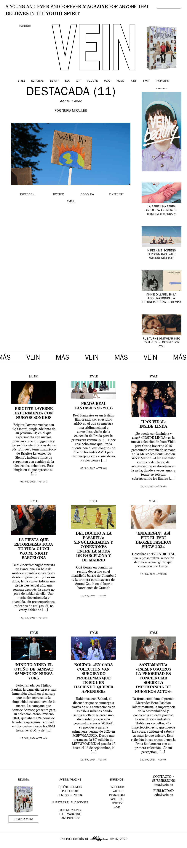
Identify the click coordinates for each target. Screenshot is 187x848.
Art (78, 81)
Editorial (37, 81)
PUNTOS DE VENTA (70, 795)
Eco (67, 81)
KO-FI (117, 807)
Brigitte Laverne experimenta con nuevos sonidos (34, 413)
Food (107, 81)
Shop (146, 81)
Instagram (162, 81)
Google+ (7, 845)
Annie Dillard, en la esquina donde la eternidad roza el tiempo (161, 298)
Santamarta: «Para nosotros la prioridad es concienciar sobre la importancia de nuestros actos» (153, 678)
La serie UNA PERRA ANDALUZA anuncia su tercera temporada (161, 210)
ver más (43, 482)
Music (120, 81)
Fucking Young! (70, 810)
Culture (92, 81)
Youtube (117, 799)
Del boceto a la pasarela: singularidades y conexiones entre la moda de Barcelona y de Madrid (93, 547)
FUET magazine (70, 814)
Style (21, 81)
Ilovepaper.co (70, 818)
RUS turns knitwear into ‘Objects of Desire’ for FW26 (161, 342)
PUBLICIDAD (70, 791)
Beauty (54, 81)
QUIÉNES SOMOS (70, 787)
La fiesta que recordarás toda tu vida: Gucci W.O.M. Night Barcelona (33, 549)
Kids (134, 81)
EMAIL (71, 201)
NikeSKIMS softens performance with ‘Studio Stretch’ (161, 254)
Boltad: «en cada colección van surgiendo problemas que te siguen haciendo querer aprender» (93, 678)
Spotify (116, 803)
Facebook (117, 787)
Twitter (116, 791)
